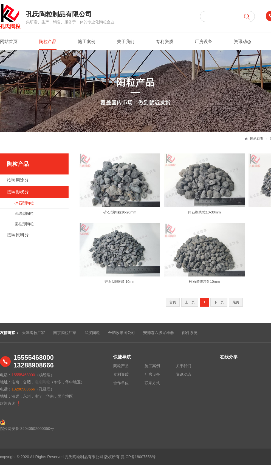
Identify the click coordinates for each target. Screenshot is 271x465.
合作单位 (121, 383)
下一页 (219, 302)
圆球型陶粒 (24, 213)
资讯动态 (242, 41)
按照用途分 (18, 180)
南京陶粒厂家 (64, 332)
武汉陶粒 (92, 332)
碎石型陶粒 (24, 203)
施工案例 (86, 41)
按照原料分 (18, 235)
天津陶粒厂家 (33, 332)
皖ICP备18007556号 (138, 457)
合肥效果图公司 (121, 332)
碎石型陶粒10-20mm (119, 212)
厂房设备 (203, 41)
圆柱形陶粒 (24, 224)
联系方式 (152, 383)
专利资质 (164, 41)
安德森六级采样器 (158, 332)
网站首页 (9, 41)
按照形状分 (18, 192)
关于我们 (125, 41)
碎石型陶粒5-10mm (120, 281)
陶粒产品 (48, 44)
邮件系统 (189, 332)
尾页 (236, 302)
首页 (173, 302)
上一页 (190, 302)
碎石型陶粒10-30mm (204, 212)
